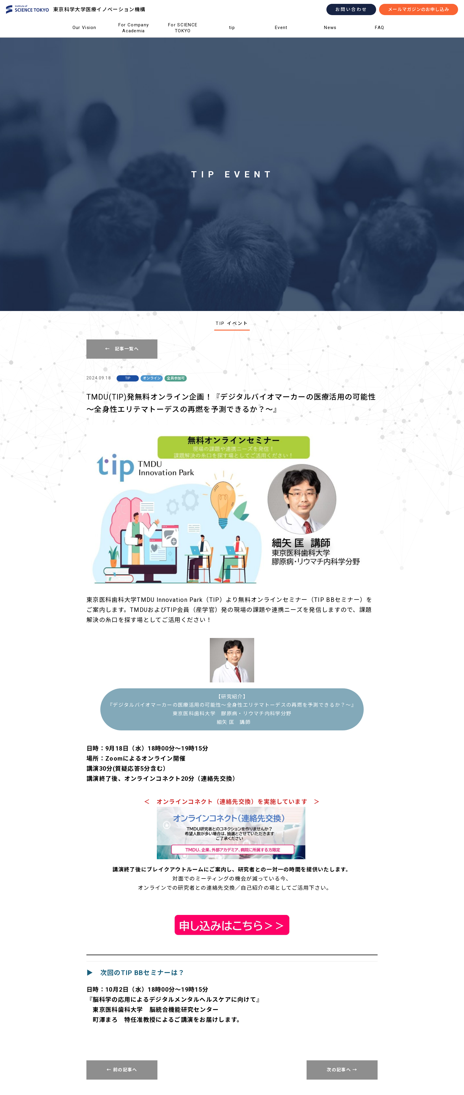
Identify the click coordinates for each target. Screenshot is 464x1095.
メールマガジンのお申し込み (418, 9)
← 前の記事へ (122, 1069)
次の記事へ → (342, 1069)
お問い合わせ (351, 9)
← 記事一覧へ (122, 349)
